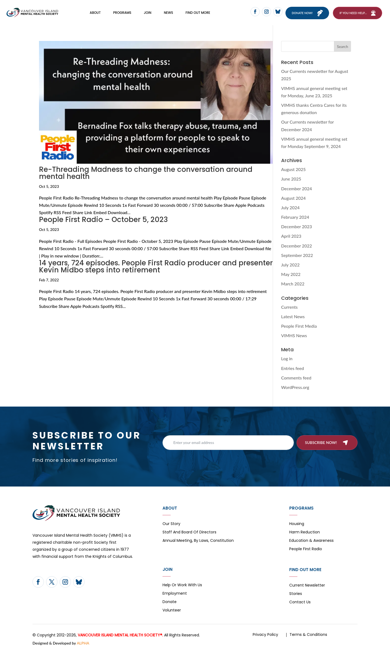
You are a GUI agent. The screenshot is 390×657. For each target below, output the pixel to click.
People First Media (299, 332)
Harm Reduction (304, 538)
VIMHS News (294, 341)
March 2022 (292, 289)
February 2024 (295, 223)
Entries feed (292, 374)
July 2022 (290, 270)
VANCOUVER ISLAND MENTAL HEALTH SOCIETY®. (120, 641)
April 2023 (291, 242)
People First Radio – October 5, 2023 (103, 226)
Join (147, 15)
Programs (122, 15)
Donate (169, 608)
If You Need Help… (353, 16)
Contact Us (300, 608)
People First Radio (305, 555)
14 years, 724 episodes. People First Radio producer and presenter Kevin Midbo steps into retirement (156, 272)
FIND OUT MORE (198, 15)
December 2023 (296, 232)
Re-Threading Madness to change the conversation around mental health (145, 178)
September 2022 (297, 261)
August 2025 (293, 175)
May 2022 (291, 280)
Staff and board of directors (189, 538)
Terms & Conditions (308, 640)
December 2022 (296, 251)
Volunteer (171, 616)
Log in (286, 364)
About (95, 15)
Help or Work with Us (182, 591)
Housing (296, 530)
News (168, 15)
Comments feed (296, 383)
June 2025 (291, 185)
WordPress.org (295, 393)
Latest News (293, 322)
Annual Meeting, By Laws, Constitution (198, 547)
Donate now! (306, 16)
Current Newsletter (307, 592)
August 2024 (293, 204)
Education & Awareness (311, 547)
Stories (295, 600)
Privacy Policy (265, 640)
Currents (289, 312)
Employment (174, 600)
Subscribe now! (321, 448)
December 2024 (296, 194)
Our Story (171, 530)
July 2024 (290, 213)
